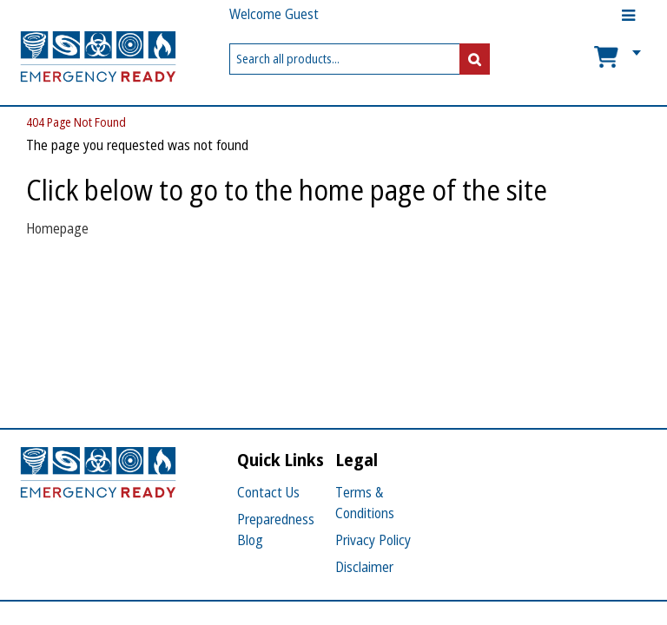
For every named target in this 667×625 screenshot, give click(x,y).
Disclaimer (364, 566)
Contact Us (268, 492)
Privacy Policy (373, 539)
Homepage (57, 228)
